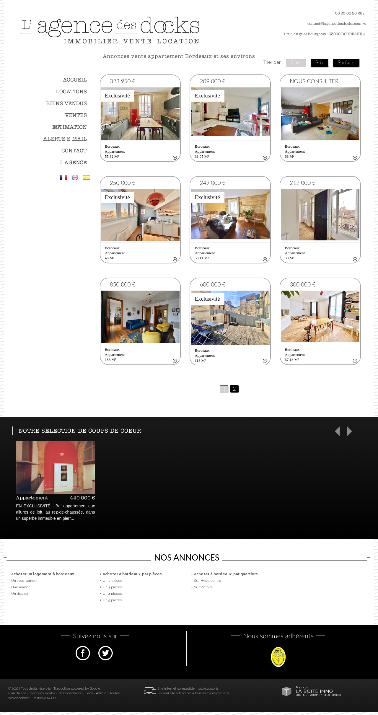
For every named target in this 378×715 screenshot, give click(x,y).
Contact (74, 151)
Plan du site (17, 696)
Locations (71, 92)
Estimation (69, 127)
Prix (319, 62)
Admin (101, 696)
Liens (88, 696)
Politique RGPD (44, 701)
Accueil (75, 80)
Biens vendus (66, 103)
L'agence (73, 162)
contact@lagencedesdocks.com (334, 24)
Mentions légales (42, 696)
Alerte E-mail (65, 139)
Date (296, 62)
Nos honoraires (69, 696)
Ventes (76, 115)
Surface (346, 62)
